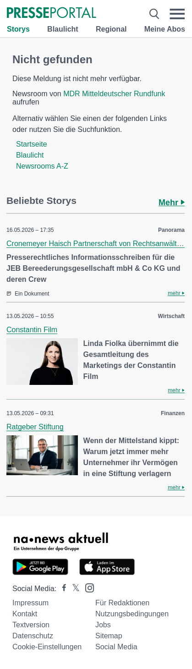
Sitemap (108, 636)
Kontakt (24, 614)
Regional (111, 29)
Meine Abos (164, 29)
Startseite (31, 144)
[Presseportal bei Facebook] (61, 588)
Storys (18, 29)
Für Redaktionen (122, 603)
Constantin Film (31, 330)
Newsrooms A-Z (42, 166)
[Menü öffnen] (177, 13)
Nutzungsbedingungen (132, 614)
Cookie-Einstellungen (47, 647)
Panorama (171, 230)
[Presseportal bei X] (73, 588)
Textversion (30, 625)
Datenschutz (32, 636)
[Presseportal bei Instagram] (87, 587)
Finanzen (173, 413)
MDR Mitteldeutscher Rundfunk (114, 94)
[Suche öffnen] (154, 13)
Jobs (103, 625)
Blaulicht (62, 29)
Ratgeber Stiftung (35, 427)
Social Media (116, 647)
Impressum (30, 603)
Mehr (172, 202)
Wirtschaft (171, 316)
